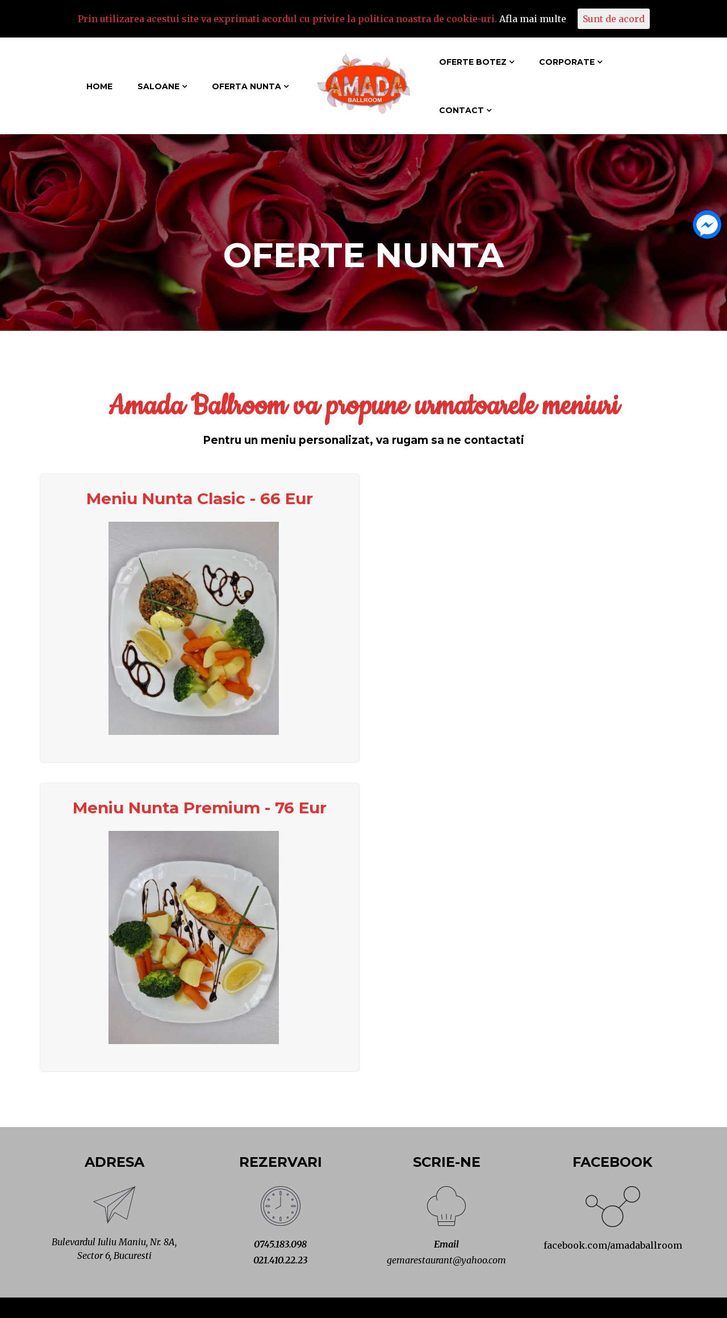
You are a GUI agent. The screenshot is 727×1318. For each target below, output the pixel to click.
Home (99, 86)
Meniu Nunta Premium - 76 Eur (200, 807)
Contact (461, 110)
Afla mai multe (532, 18)
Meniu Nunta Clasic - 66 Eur (199, 498)
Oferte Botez (473, 62)
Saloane (158, 86)
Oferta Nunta (246, 86)
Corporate (567, 62)
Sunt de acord (614, 18)
